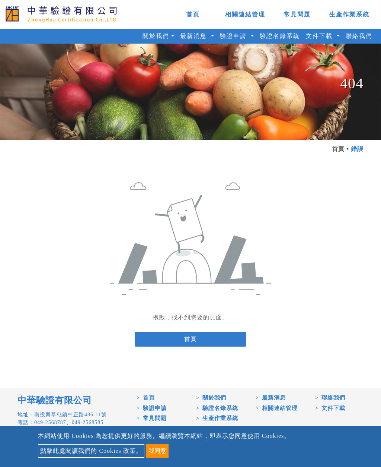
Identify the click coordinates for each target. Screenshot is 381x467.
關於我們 (214, 398)
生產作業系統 (349, 14)
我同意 (157, 451)
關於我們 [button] (156, 36)
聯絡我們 (359, 36)
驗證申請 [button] (234, 36)
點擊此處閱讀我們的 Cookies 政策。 (91, 451)
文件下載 (333, 408)
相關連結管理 (245, 14)
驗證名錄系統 (280, 36)
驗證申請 (155, 408)
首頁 (193, 14)
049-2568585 (88, 422)
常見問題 (297, 14)
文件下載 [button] (320, 36)
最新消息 (274, 398)
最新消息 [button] (194, 36)
